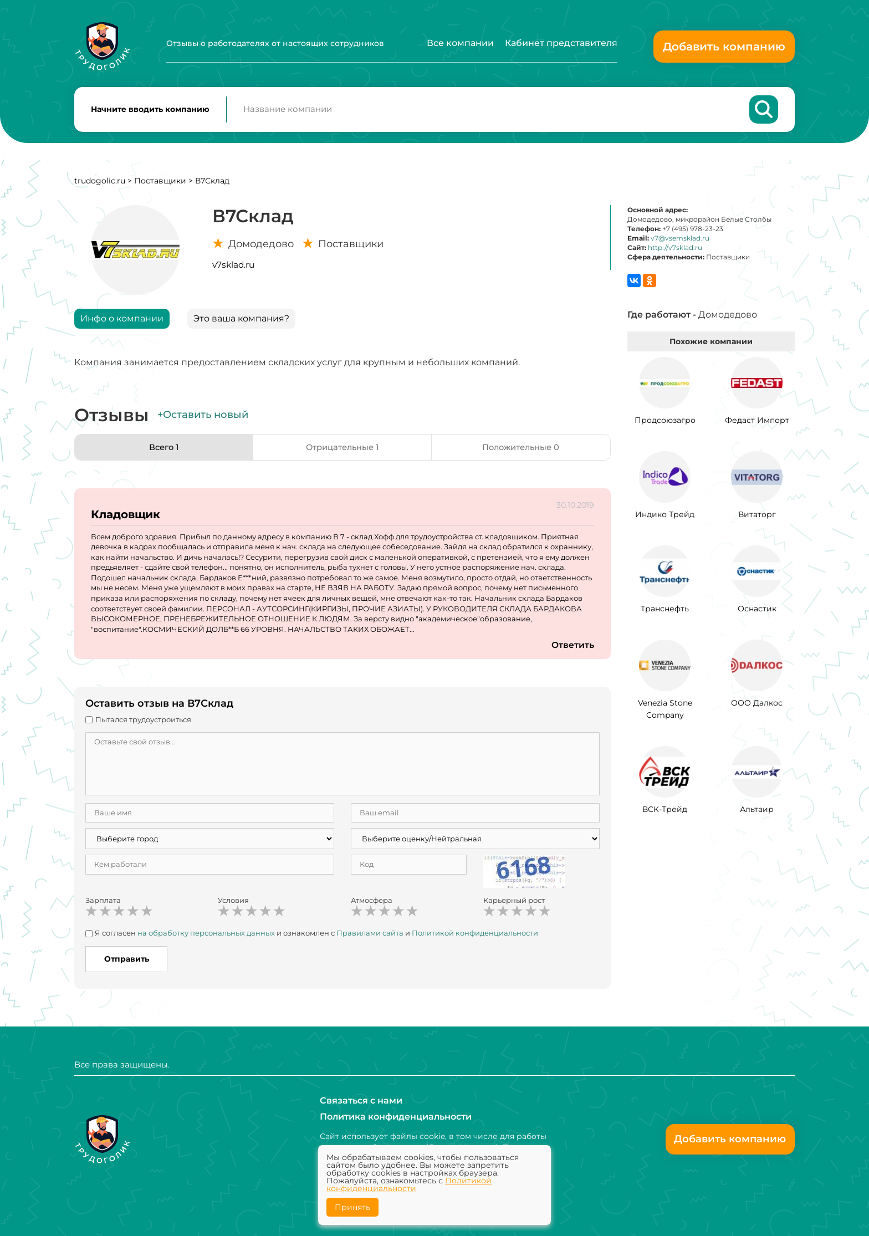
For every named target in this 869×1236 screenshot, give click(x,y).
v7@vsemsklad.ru (680, 242)
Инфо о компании (121, 322)
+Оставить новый (202, 419)
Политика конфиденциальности (396, 1116)
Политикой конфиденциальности (475, 937)
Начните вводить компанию (150, 111)
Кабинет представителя (561, 43)
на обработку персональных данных (206, 937)
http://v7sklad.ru (675, 252)
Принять (352, 1207)
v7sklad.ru (233, 268)
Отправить (126, 963)
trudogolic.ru (99, 185)
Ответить (572, 649)
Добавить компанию (724, 46)
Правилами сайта (369, 937)
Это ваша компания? (241, 322)
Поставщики (160, 185)
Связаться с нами (361, 1100)
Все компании (460, 43)
